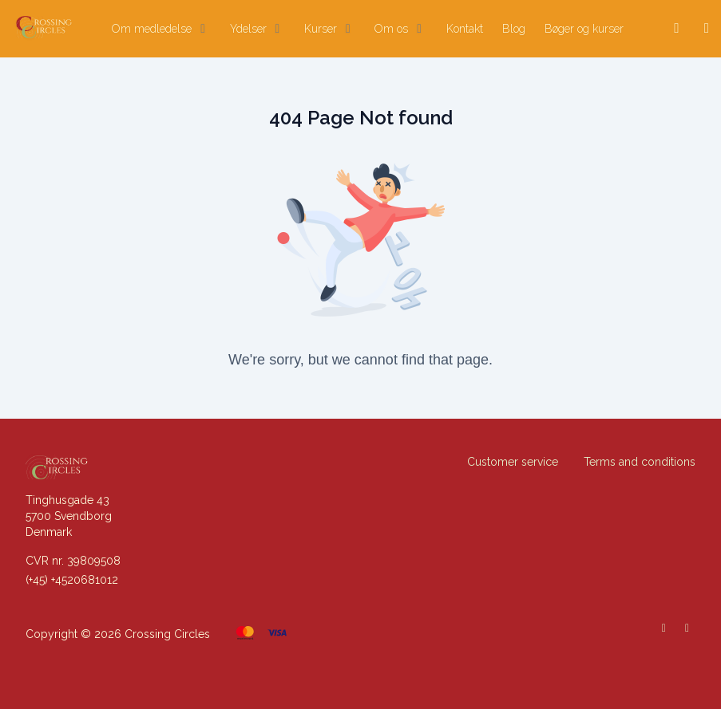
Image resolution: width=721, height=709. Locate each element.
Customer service (512, 461)
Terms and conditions (639, 461)
